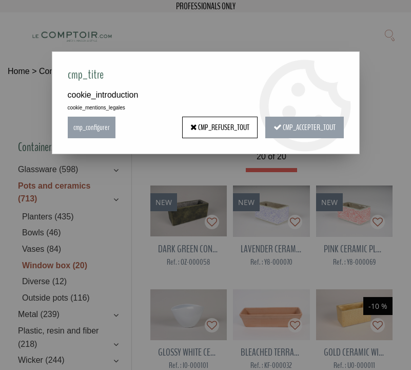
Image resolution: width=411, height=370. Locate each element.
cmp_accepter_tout (304, 127)
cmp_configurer (91, 127)
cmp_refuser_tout (219, 127)
